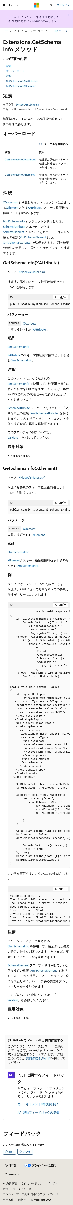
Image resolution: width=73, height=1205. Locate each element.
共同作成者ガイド (38, 1058)
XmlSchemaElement (33, 237)
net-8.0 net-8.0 (20, 455)
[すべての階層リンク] (6, 31)
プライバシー (21, 1189)
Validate (13, 437)
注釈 (8, 76)
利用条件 (8, 1199)
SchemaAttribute (14, 226)
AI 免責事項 (10, 1183)
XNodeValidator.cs (31, 272)
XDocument (11, 202)
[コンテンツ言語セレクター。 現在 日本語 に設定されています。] (11, 1165)
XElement (12, 208)
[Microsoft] (36, 5)
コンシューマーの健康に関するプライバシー (29, 1194)
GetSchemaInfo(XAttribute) (21, 81)
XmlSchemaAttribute (16, 242)
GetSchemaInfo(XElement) (21, 86)
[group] (39, 304)
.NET (16, 31)
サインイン (63, 5)
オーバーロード (15, 71)
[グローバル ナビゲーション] (4, 5)
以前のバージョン (32, 1183)
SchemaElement (13, 232)
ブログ (51, 1183)
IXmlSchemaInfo (14, 221)
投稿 (5, 1189)
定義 (8, 66)
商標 (20, 1199)
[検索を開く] (51, 5)
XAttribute (34, 208)
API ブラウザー (34, 31)
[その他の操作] (66, 31)
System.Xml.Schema (27, 104)
